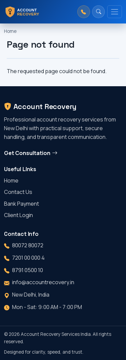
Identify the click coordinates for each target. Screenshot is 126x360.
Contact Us (18, 192)
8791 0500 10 (27, 270)
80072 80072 (27, 245)
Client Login (18, 215)
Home (10, 31)
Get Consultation (30, 153)
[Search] (98, 11)
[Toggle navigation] (114, 11)
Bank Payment (21, 203)
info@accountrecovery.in (43, 282)
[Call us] (83, 11)
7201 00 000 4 (28, 257)
